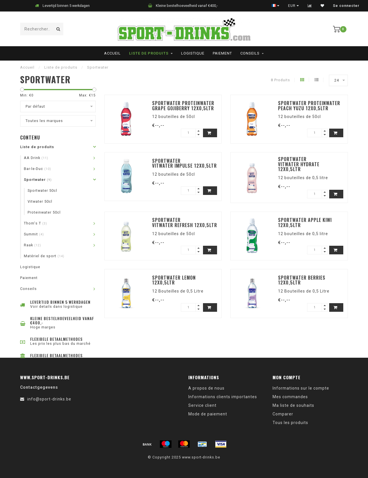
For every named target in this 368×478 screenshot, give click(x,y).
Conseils (250, 53)
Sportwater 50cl (42, 190)
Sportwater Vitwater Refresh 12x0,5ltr (184, 222)
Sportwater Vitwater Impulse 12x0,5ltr (184, 163)
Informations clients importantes (222, 396)
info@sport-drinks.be (49, 399)
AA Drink (36, 158)
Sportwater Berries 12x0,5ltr (301, 280)
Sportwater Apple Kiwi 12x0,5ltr (305, 222)
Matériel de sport (44, 256)
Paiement (222, 53)
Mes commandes (290, 396)
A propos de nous (206, 388)
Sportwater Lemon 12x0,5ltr (174, 280)
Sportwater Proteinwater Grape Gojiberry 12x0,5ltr (183, 106)
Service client (202, 405)
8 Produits (280, 80)
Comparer (283, 414)
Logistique (192, 53)
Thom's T (35, 223)
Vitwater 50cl (40, 201)
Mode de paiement (207, 414)
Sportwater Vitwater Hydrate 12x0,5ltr (298, 164)
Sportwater (38, 179)
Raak (32, 245)
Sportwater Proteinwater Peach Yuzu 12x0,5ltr (309, 106)
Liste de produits (148, 53)
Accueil (112, 53)
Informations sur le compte (301, 388)
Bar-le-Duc (37, 169)
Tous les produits (290, 422)
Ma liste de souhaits (293, 405)
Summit (34, 234)
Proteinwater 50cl (44, 212)
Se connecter (346, 6)
